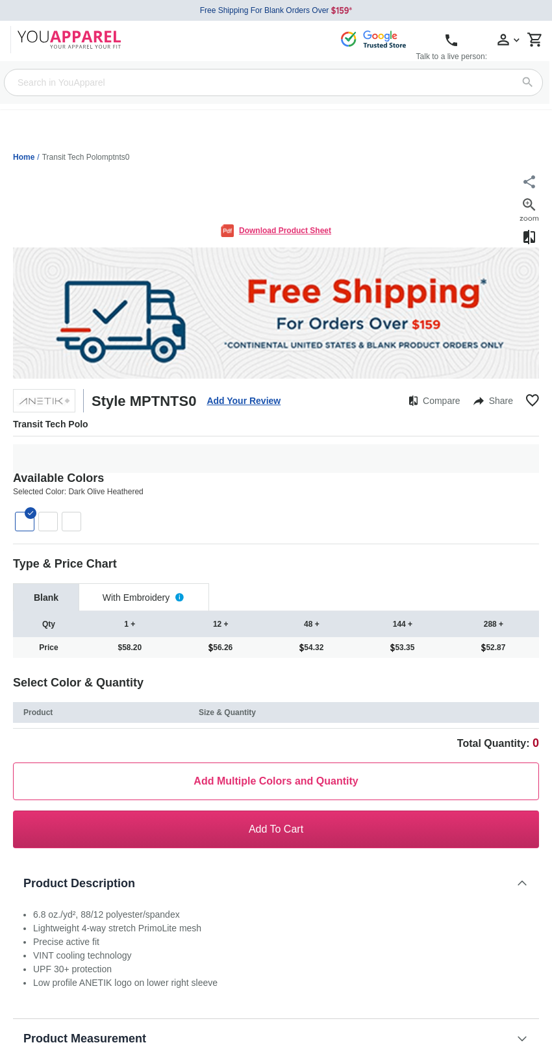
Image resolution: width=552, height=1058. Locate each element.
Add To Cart (276, 829)
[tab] (46, 597)
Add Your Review (244, 401)
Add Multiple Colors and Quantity (276, 781)
